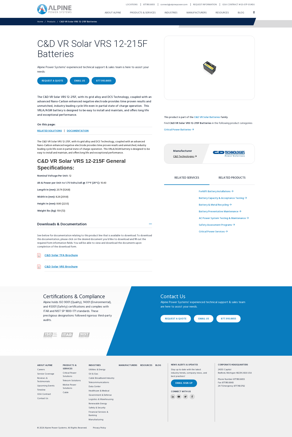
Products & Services (70, 367)
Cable (66, 392)
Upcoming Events (46, 386)
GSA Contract (44, 394)
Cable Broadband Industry (101, 378)
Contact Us (42, 398)
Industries (95, 365)
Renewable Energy (98, 404)
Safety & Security (97, 408)
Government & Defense (100, 395)
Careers (41, 370)
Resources (146, 365)
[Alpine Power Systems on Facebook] (192, 396)
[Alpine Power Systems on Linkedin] (172, 396)
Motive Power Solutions (69, 386)
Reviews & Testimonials (43, 379)
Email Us (203, 319)
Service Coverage (45, 374)
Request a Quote (175, 319)
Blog (158, 365)
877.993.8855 (228, 319)
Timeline (41, 390)
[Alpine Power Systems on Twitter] (185, 396)
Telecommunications (99, 382)
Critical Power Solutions (69, 374)
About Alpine (44, 365)
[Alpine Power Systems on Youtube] (178, 396)
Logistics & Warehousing (101, 399)
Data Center (95, 386)
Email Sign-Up (184, 383)
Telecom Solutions (72, 380)
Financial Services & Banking (98, 413)
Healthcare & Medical (99, 391)
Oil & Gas (93, 374)
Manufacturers (128, 365)
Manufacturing (96, 420)
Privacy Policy (99, 428)
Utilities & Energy (97, 370)
